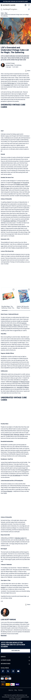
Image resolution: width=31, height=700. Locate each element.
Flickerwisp (16, 434)
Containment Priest (8, 434)
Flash (7, 188)
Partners (20, 690)
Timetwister (15, 381)
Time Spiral (19, 387)
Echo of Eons (23, 385)
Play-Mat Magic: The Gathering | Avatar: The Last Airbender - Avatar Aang (7, 307)
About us (11, 690)
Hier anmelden (15, 650)
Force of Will (22, 221)
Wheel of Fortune (25, 381)
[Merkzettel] (29, 5)
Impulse (3, 587)
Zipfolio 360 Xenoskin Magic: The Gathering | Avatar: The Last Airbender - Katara (23, 307)
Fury (17, 454)
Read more (4, 635)
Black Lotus (17, 325)
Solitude (22, 434)
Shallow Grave (20, 184)
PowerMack (7, 85)
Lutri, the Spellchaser (15, 475)
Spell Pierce (13, 221)
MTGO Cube (11, 83)
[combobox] (13, 9)
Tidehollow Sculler (19, 538)
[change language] (25, 5)
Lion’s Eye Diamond (6, 387)
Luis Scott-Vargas (10, 63)
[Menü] (29, 9)
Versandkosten (6, 697)
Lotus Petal (9, 325)
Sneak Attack (16, 182)
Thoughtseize (6, 221)
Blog (15, 690)
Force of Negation (7, 491)
